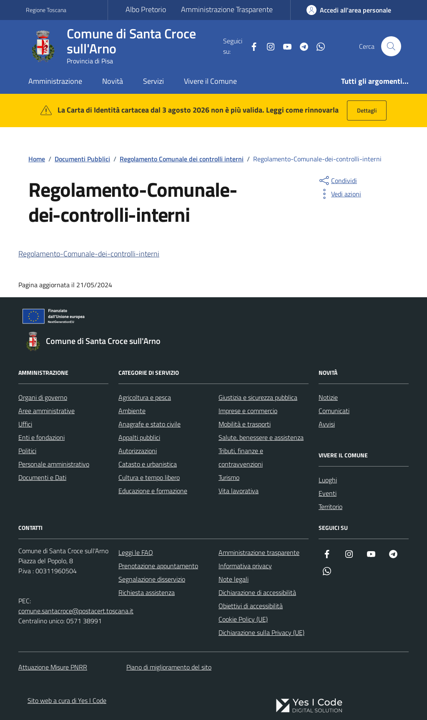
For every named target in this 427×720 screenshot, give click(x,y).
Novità (112, 81)
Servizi (153, 81)
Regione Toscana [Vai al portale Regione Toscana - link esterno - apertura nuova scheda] (46, 9)
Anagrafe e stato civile (149, 424)
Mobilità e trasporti (245, 424)
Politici (27, 451)
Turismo (229, 477)
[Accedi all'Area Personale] (348, 10)
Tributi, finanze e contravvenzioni (241, 457)
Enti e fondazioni (41, 437)
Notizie (328, 397)
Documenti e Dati (42, 477)
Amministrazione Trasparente (227, 9)
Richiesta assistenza (146, 592)
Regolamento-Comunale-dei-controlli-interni (88, 253)
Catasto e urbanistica (147, 464)
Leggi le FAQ (135, 552)
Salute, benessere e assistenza (261, 437)
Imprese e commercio (248, 411)
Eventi (328, 493)
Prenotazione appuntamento (158, 566)
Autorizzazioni (137, 451)
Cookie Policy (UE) (243, 619)
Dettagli (367, 110)
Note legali (234, 579)
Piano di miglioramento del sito (168, 667)
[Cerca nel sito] (391, 46)
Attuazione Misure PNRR (52, 667)
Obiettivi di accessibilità (251, 606)
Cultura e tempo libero (149, 477)
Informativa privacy (245, 566)
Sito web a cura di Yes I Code (67, 700)
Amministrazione (55, 81)
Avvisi (327, 424)
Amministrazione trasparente (259, 552)
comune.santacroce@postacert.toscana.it (75, 611)
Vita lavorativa (239, 491)
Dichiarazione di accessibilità (257, 592)
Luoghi (328, 480)
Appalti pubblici (139, 437)
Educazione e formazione (152, 491)
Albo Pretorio (146, 9)
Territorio (330, 507)
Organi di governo (42, 397)
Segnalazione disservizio (151, 579)
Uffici (25, 424)
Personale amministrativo (53, 464)
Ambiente (132, 411)
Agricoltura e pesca (144, 397)
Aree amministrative (46, 411)
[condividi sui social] (337, 180)
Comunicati (334, 411)
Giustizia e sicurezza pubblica (258, 397)
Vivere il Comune (210, 81)
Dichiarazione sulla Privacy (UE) (261, 632)
